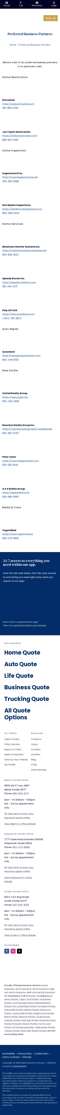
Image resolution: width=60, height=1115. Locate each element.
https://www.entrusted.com (18, 104)
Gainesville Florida (13, 1009)
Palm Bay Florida (29, 1020)
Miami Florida (11, 1016)
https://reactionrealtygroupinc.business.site (27, 429)
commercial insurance (43, 992)
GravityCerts (20, 1066)
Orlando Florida (12, 1020)
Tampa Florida (12, 1030)
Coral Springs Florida (23, 1002)
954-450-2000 (10, 401)
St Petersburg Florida (23, 1027)
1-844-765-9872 (11, 318)
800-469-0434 (10, 213)
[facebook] (6, 951)
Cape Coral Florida (28, 999)
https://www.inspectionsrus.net (20, 177)
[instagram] (13, 951)
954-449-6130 (10, 359)
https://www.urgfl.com (15, 397)
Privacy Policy (25, 1053)
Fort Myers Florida (46, 1006)
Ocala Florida (43, 1016)
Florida (32, 995)
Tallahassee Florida (45, 1027)
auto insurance (23, 988)
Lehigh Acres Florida (43, 1013)
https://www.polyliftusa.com (18, 314)
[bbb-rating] (11, 963)
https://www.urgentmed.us (17, 534)
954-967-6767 (10, 433)
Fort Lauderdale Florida (24, 1006)
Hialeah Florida (31, 1009)
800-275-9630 (10, 538)
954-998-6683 (10, 496)
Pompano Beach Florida (24, 1023)
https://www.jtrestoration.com (19, 135)
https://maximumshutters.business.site (24, 250)
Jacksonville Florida (22, 1013)
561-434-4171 (9, 286)
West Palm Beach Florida (33, 1030)
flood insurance (40, 988)
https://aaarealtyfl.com (15, 492)
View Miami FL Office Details (20, 824)
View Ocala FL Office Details (20, 935)
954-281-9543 (10, 464)
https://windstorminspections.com (22, 209)
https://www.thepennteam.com (20, 461)
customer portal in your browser (29, 625)
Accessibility (8, 1053)
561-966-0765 (10, 108)
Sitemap (27, 1057)
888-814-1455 (10, 139)
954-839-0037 (10, 254)
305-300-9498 (10, 181)
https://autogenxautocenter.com (21, 355)
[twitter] (19, 951)
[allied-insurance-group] (9, 12)
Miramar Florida (27, 1016)
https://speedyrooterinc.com (19, 282)
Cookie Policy (41, 1053)
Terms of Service (11, 1057)
